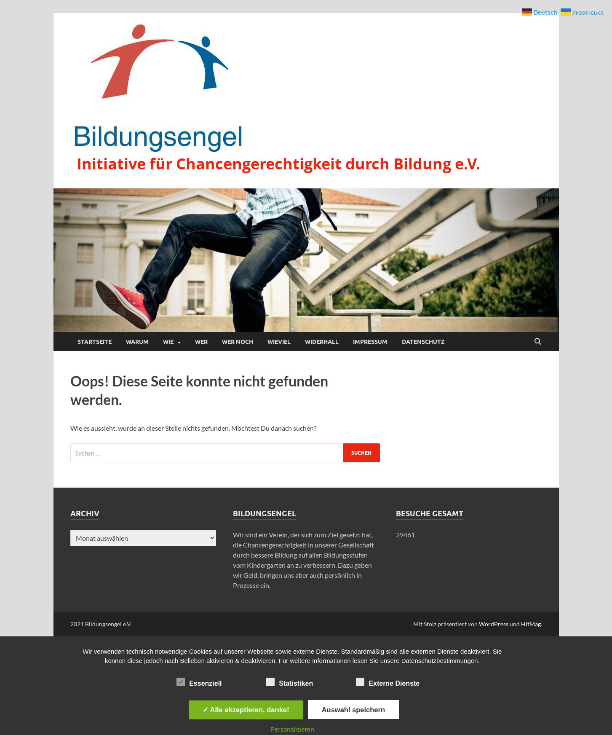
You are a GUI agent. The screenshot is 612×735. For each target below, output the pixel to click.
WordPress (493, 624)
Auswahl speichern (353, 710)
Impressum (370, 341)
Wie (168, 341)
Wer (201, 341)
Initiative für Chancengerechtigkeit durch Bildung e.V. (278, 163)
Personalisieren (292, 729)
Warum (137, 341)
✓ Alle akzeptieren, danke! (246, 710)
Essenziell (199, 682)
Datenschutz (423, 341)
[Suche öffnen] (538, 341)
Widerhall (322, 341)
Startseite (95, 341)
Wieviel (279, 341)
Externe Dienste (388, 682)
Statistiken (289, 682)
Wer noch (237, 341)
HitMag (531, 624)
